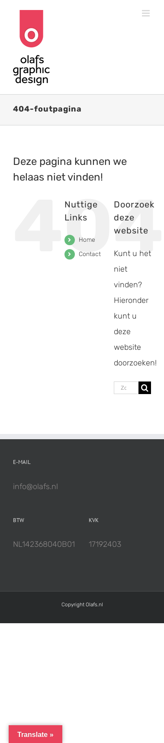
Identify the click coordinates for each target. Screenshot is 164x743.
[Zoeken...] (126, 387)
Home (87, 239)
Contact (90, 254)
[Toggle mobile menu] (146, 13)
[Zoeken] (144, 387)
